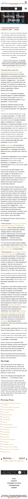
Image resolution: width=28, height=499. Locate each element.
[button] (25, 8)
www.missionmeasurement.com (10, 72)
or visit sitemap (14, 4)
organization (9, 145)
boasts (3, 111)
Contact (14, 481)
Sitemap (14, 487)
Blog (14, 478)
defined (23, 330)
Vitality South (14, 497)
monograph (4, 321)
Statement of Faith (14, 483)
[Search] (25, 2)
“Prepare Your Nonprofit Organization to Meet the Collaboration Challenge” (13, 225)
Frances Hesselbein (15, 305)
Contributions (14, 485)
